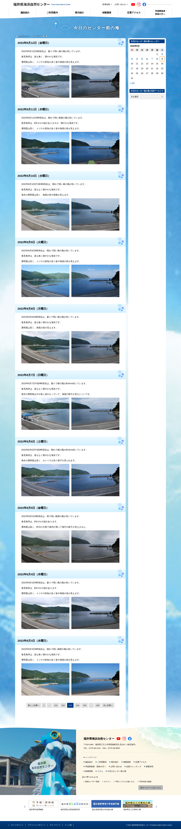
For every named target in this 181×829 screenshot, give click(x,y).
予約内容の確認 (145, 782)
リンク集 (68, 825)
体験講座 (106, 12)
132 (97, 705)
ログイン (107, 782)
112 (63, 705)
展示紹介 (79, 12)
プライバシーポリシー (36, 825)
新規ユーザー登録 (92, 782)
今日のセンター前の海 (116, 771)
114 (77, 705)
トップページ (91, 757)
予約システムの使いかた (125, 782)
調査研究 (149, 766)
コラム (100, 771)
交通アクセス (134, 12)
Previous (25, 806)
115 (84, 705)
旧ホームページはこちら (150, 788)
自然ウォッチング (133, 766)
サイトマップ (55, 825)
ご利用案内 (52, 12)
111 (56, 705)
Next (156, 806)
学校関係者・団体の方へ (161, 12)
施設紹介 (25, 12)
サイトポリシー (17, 825)
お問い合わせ (120, 4)
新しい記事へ (33, 705)
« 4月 (132, 83)
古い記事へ (108, 705)
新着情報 (106, 4)
